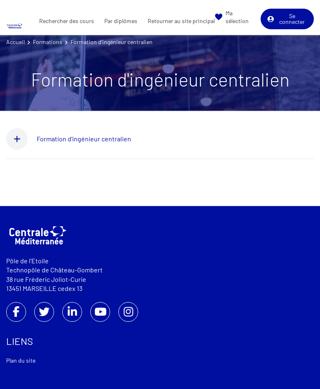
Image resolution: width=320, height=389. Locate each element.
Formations (47, 41)
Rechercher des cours (66, 20)
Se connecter (286, 18)
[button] (21, 139)
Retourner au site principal (181, 20)
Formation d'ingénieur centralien (84, 139)
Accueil (15, 41)
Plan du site (20, 360)
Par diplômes (120, 20)
